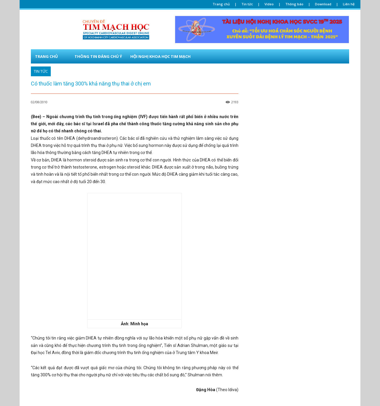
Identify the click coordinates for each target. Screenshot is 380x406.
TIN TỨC (41, 71)
